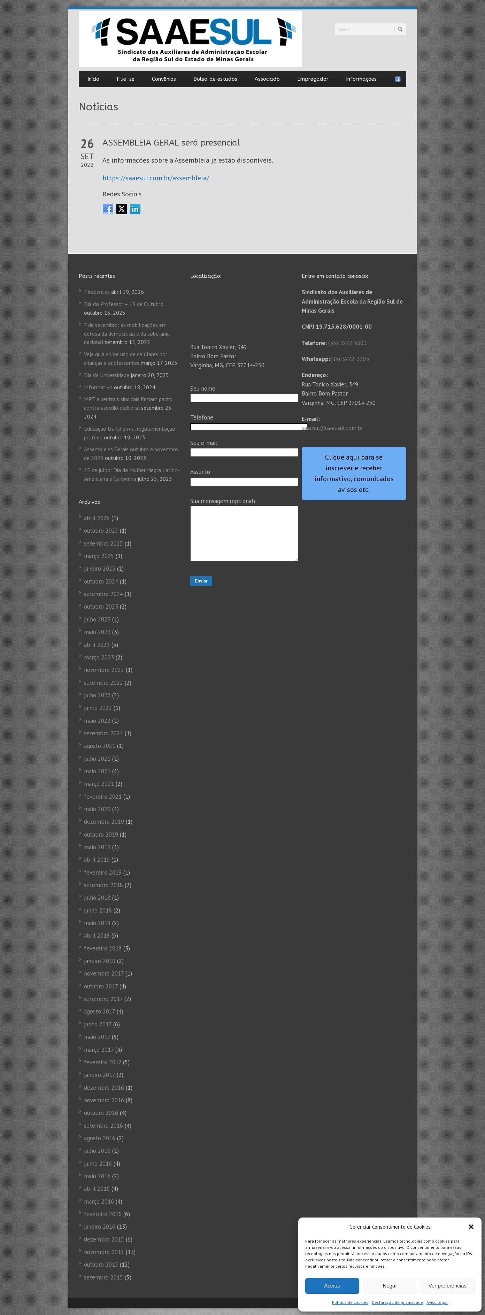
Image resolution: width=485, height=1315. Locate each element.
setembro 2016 (103, 1125)
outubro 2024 (101, 581)
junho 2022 (98, 708)
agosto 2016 (99, 1138)
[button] (471, 1226)
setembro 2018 (103, 885)
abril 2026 (97, 518)
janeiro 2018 (99, 961)
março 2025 (99, 556)
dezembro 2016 (104, 1087)
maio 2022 (97, 721)
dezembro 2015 (104, 1239)
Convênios (164, 79)
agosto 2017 (99, 1011)
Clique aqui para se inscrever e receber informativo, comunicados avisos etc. (354, 473)
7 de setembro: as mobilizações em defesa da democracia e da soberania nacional (127, 333)
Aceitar (332, 1286)
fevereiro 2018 (103, 948)
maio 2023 (97, 632)
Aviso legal (437, 1302)
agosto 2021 (99, 746)
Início (93, 79)
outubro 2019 (101, 834)
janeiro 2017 (99, 1075)
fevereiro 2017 (102, 1062)
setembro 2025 (103, 543)
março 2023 (99, 657)
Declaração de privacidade (397, 1302)
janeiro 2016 (99, 1226)
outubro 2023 (101, 606)
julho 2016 (97, 1150)
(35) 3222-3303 (349, 359)
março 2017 (99, 1050)
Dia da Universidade (106, 374)
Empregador (313, 79)
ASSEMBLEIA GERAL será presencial (171, 143)
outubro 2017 (101, 986)
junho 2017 (97, 1024)
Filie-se (125, 79)
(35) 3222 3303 (347, 343)
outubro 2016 (101, 1113)
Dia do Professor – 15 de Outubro (123, 303)
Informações (361, 79)
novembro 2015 (104, 1252)
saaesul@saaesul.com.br (332, 428)
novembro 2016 (104, 1100)
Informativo (98, 387)
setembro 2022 (103, 683)
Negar (390, 1286)
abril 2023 (97, 645)
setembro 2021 (103, 733)
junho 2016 (98, 1163)
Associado (267, 79)
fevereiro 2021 (103, 796)
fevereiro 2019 (103, 872)
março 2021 (99, 784)
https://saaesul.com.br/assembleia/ (155, 177)
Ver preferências (448, 1286)
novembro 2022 (104, 670)
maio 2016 (97, 1176)
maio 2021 (97, 771)
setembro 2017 (103, 999)
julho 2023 (97, 619)
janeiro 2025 (99, 568)
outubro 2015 (101, 1264)
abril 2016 (97, 1188)
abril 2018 (97, 935)
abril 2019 (97, 859)
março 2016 (99, 1201)
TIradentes (97, 291)
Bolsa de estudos (215, 79)
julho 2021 (97, 758)
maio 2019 (97, 847)
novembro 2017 (104, 973)
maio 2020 (97, 809)
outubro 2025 (101, 530)
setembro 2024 (103, 594)
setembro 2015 (103, 1277)
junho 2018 (98, 910)
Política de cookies (350, 1302)
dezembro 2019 (104, 821)
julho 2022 (97, 695)
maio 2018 (97, 923)
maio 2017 (97, 1037)
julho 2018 (97, 897)
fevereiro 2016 (103, 1214)
